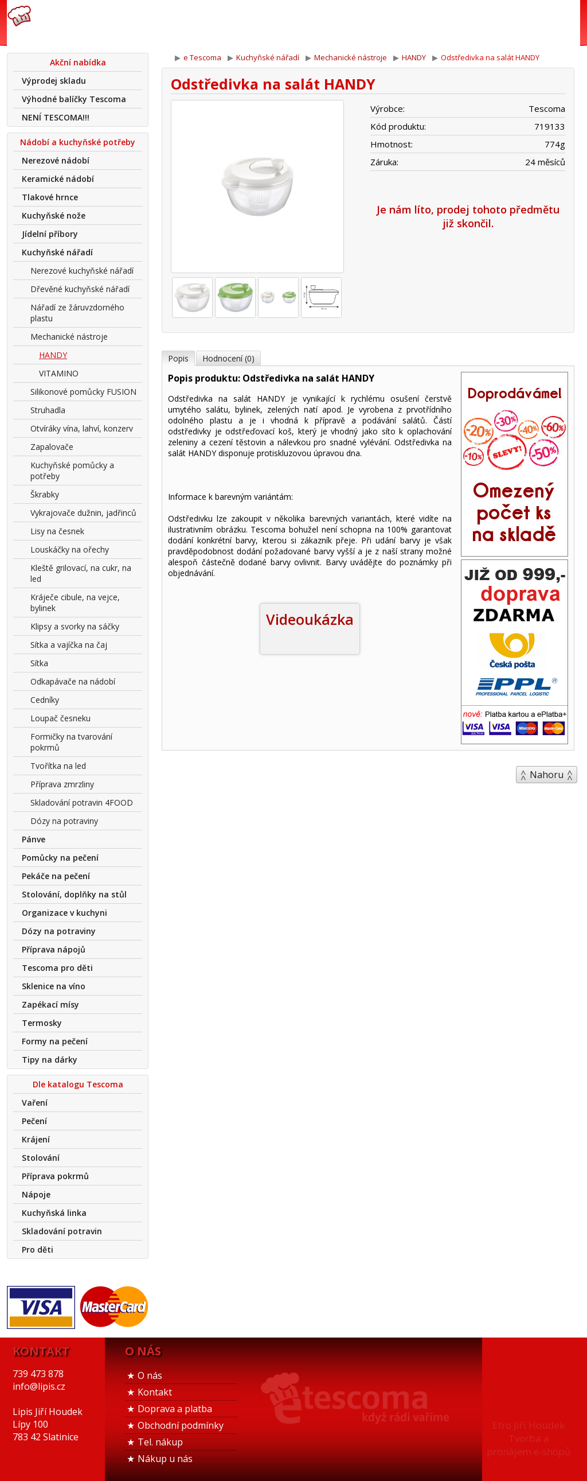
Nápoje (36, 1194)
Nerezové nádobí (55, 160)
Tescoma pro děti (57, 967)
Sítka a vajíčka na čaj (68, 644)
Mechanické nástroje (69, 336)
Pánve (33, 839)
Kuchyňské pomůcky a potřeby (72, 470)
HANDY (53, 354)
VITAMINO (59, 373)
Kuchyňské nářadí (57, 252)
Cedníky (44, 699)
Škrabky (44, 494)
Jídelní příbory (50, 233)
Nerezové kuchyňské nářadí (82, 270)
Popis (178, 358)
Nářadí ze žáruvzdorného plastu (77, 313)
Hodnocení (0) (228, 358)
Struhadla (47, 410)
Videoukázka (310, 619)
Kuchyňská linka (54, 1212)
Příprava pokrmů (55, 1176)
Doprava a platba (175, 1408)
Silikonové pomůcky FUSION (83, 391)
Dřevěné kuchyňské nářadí (80, 288)
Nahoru (546, 774)
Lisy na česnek (57, 531)
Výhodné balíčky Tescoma (74, 99)
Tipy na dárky (49, 1059)
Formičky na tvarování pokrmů (71, 742)
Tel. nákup (160, 1442)
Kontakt (155, 1392)
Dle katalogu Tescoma (78, 1084)
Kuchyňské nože (53, 215)
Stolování (41, 1157)
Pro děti (37, 1249)
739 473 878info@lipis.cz (189, 22)
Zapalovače (51, 446)
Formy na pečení (55, 1041)
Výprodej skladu (54, 80)
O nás (150, 1375)
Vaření (35, 1102)
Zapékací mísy (50, 1004)
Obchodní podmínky (181, 1425)
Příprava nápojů (53, 949)
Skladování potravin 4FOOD (81, 802)
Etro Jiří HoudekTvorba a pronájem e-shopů (528, 1438)
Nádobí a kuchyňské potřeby (77, 142)
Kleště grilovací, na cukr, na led (80, 573)
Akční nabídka (78, 62)
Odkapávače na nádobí (72, 681)
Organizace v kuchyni (64, 912)
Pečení (34, 1120)
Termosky (42, 1022)
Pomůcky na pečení (60, 857)
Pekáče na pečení (56, 875)
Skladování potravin (62, 1231)
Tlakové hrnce (50, 197)
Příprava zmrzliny (62, 784)
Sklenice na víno (53, 986)
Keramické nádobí (58, 178)
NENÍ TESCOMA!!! (55, 117)
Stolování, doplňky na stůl (74, 894)
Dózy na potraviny (64, 820)
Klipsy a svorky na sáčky (74, 626)
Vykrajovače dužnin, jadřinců (83, 512)
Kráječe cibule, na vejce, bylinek (75, 602)
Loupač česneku (60, 718)
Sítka (39, 663)
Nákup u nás (165, 1458)
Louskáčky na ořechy (69, 549)
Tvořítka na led (58, 765)
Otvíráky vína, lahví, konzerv (81, 428)
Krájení (36, 1139)
